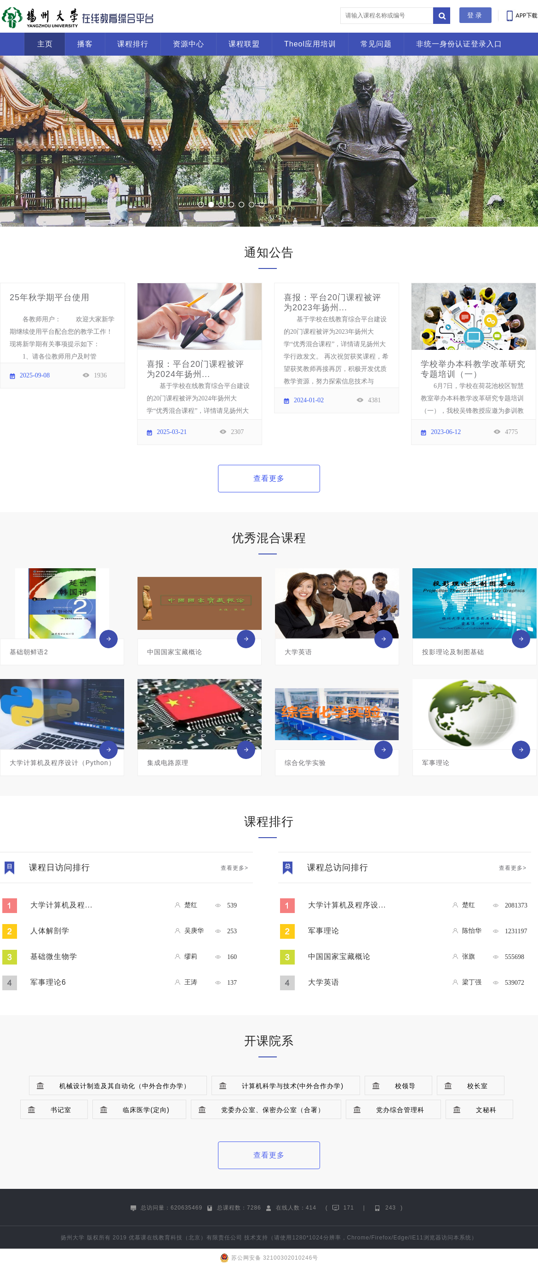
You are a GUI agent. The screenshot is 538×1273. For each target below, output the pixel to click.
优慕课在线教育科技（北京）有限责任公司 (185, 1237)
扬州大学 (73, 1237)
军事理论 (323, 931)
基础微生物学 (53, 956)
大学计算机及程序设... (347, 905)
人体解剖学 (49, 931)
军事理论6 (48, 982)
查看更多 (269, 478)
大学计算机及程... (61, 905)
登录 (475, 15)
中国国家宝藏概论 (339, 956)
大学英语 (323, 982)
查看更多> (234, 868)
